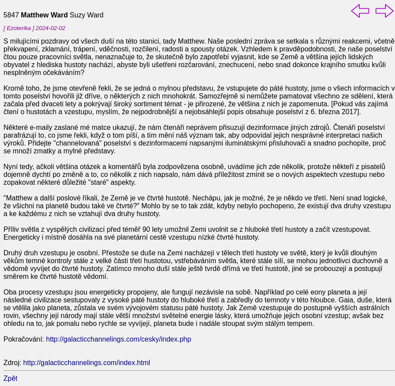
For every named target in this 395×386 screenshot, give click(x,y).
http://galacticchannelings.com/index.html (86, 362)
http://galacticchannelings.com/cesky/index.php (118, 339)
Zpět (10, 378)
